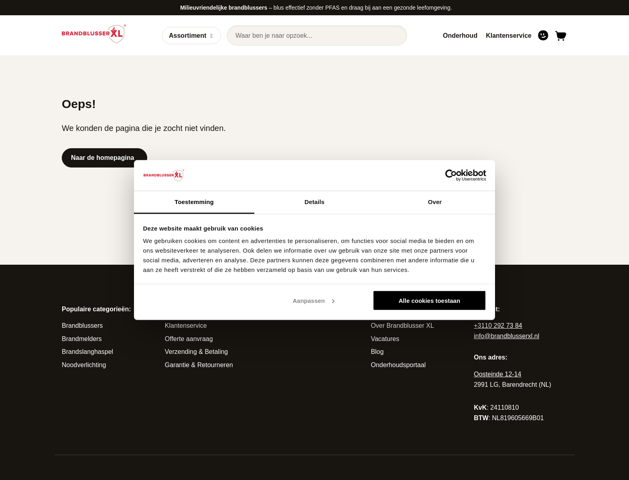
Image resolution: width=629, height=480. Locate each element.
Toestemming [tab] (194, 201)
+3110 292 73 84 (498, 325)
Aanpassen (314, 300)
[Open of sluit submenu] (211, 35)
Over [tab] (435, 201)
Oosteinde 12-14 (497, 374)
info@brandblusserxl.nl (506, 336)
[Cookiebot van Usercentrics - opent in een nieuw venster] (451, 175)
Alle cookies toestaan (429, 300)
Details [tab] (314, 201)
